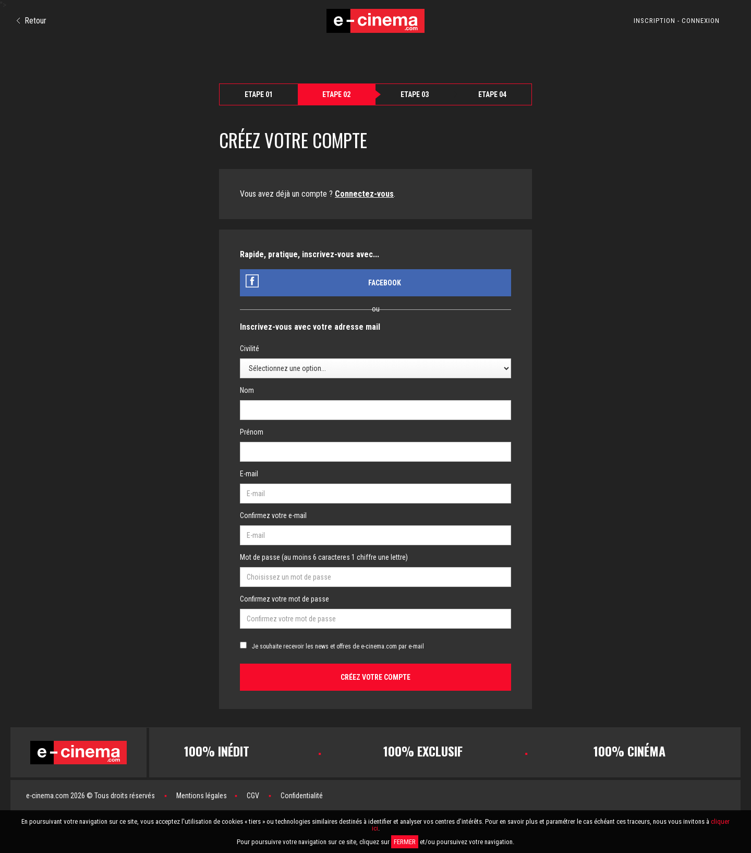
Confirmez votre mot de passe (284, 599)
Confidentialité (302, 795)
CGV (253, 795)
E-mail (249, 474)
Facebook (384, 283)
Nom (247, 390)
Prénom (251, 432)
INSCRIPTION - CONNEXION (677, 21)
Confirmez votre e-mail (273, 515)
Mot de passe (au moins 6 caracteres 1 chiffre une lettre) (324, 557)
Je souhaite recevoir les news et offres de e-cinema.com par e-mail (338, 646)
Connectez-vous (364, 194)
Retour (31, 21)
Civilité (249, 348)
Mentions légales (201, 795)
